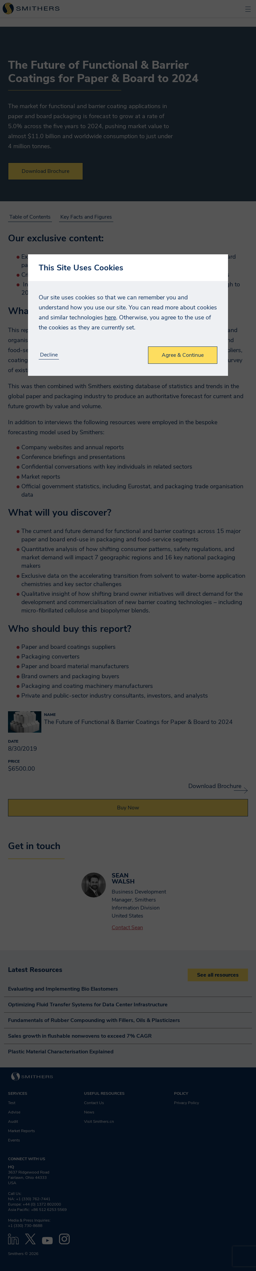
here (110, 317)
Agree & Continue (183, 355)
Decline (49, 354)
